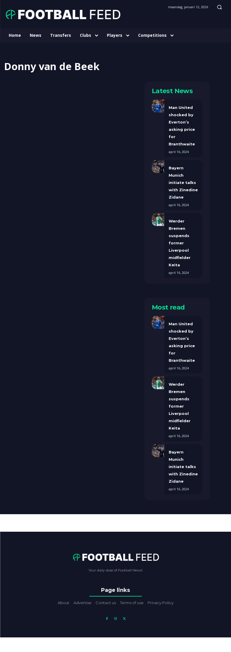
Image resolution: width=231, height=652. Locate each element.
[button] (219, 7)
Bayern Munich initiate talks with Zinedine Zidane (183, 182)
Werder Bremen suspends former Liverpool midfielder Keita (180, 243)
